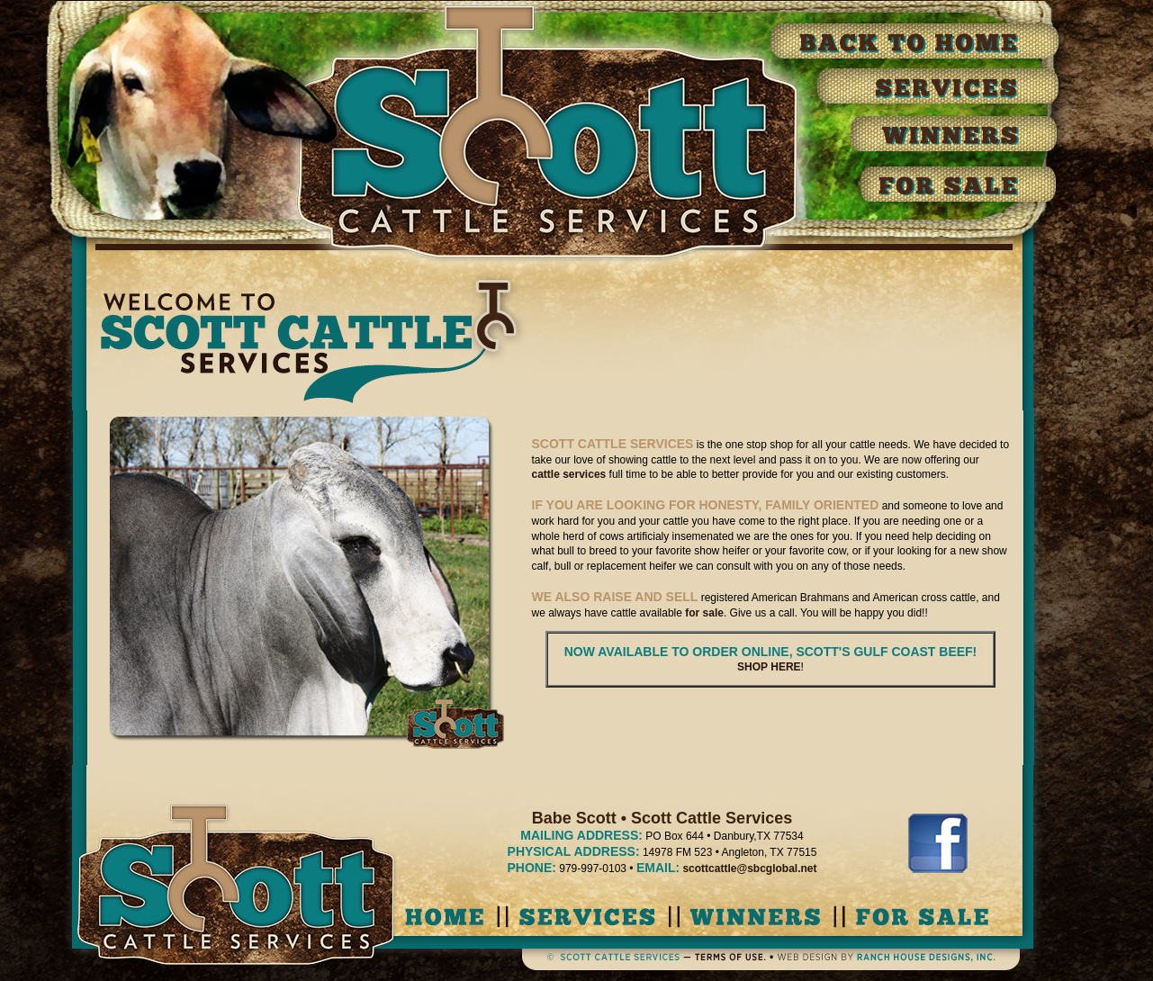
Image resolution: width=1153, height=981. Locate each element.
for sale (704, 613)
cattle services (569, 474)
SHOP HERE (768, 667)
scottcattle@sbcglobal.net (749, 868)
